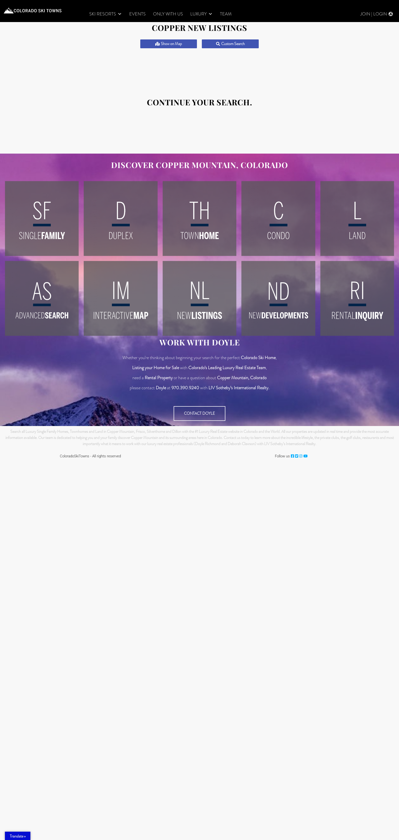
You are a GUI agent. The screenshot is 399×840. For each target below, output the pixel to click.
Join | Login (373, 14)
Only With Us (168, 14)
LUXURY (201, 14)
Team (226, 14)
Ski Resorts (105, 14)
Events (137, 14)
